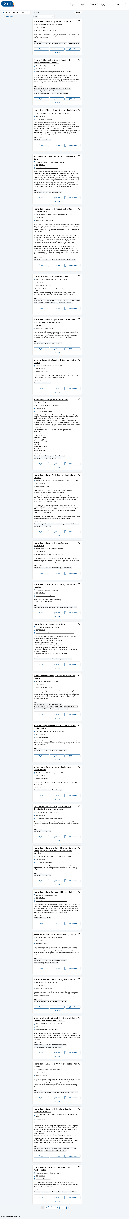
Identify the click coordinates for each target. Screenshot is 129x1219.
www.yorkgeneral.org (42, 486)
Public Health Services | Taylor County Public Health (54, 677)
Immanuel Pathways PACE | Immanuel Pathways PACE (51, 400)
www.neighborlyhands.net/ (44, 862)
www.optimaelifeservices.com (45, 328)
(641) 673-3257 (40, 1176)
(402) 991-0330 (40, 408)
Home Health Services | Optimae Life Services (54, 319)
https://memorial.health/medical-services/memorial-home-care (55, 633)
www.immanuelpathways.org (44, 411)
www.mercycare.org (42, 778)
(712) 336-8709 (40, 551)
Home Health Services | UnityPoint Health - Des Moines (55, 1065)
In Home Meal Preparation (54, 300)
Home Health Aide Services (42, 43)
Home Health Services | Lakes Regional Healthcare (51, 544)
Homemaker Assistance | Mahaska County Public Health (53, 1168)
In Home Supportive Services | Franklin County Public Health (55, 726)
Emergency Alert (39, 300)
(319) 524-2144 (40, 165)
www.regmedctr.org (42, 371)
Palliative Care (67, 659)
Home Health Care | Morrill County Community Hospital (55, 585)
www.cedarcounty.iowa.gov (44, 988)
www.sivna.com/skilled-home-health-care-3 (49, 818)
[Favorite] (79, 21)
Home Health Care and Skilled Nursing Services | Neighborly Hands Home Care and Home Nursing (55, 850)
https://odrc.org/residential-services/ (47, 1030)
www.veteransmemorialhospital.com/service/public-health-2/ (54, 72)
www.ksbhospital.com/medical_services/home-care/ (51, 901)
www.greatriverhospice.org (44, 119)
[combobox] (106, 4)
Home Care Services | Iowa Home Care (51, 276)
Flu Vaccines (75, 524)
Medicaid (37, 456)
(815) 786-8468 (40, 1027)
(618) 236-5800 (40, 815)
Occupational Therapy (69, 1148)
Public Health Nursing (58, 259)
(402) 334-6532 (40, 940)
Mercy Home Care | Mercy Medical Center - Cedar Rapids (53, 768)
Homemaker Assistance (59, 43)
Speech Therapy (49, 1150)
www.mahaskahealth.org (43, 1179)
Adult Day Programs (47, 456)
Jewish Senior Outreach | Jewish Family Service (55, 934)
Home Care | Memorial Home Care (49, 624)
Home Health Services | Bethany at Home (52, 21)
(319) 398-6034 (40, 775)
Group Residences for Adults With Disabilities (47, 1047)
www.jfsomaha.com (42, 943)
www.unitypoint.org (42, 1075)
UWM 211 (94, 5)
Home (74, 5)
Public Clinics (59, 706)
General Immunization (41, 88)
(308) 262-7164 (40, 593)
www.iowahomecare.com (43, 285)
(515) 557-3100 (40, 1072)
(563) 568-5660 (40, 69)
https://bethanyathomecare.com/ (46, 30)
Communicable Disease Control (53, 91)
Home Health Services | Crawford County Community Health (52, 1110)
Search (84, 5)
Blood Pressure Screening (42, 93)
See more (57, 52)
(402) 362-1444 (40, 483)
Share (78, 12)
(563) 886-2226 (40, 985)
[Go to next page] (70, 1207)
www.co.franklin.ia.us (42, 737)
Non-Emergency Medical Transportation (46, 962)
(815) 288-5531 (40, 898)
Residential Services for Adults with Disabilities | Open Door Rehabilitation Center (55, 1019)
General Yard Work (73, 43)
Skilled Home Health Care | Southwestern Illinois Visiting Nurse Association (52, 807)
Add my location (8, 16)
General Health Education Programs (60, 88)
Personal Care (56, 458)
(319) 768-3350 (40, 116)
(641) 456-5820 (40, 734)
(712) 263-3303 (40, 1119)
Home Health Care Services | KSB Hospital (53, 892)
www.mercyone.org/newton (44, 220)
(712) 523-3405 (40, 684)
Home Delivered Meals (59, 960)
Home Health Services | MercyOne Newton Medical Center (53, 210)
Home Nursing (56, 192)
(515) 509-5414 (40, 27)
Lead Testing (38, 91)
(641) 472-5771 (40, 325)
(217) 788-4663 (40, 630)
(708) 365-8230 (40, 859)
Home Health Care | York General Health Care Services (54, 476)
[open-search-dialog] (16, 12)
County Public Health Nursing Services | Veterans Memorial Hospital (52, 61)
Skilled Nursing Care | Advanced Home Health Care (54, 157)
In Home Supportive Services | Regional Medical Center (55, 361)
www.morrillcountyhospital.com (45, 596)
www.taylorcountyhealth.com (44, 687)
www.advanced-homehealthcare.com (47, 168)
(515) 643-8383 (40, 217)
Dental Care (53, 709)
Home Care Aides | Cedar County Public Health (55, 979)
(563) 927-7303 (40, 368)
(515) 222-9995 (40, 282)
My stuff (120, 5)
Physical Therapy (61, 1150)
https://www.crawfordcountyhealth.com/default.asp (51, 1122)
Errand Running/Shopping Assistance (45, 302)
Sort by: (34, 16)
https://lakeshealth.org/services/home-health (49, 554)
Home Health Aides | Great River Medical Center (55, 110)
